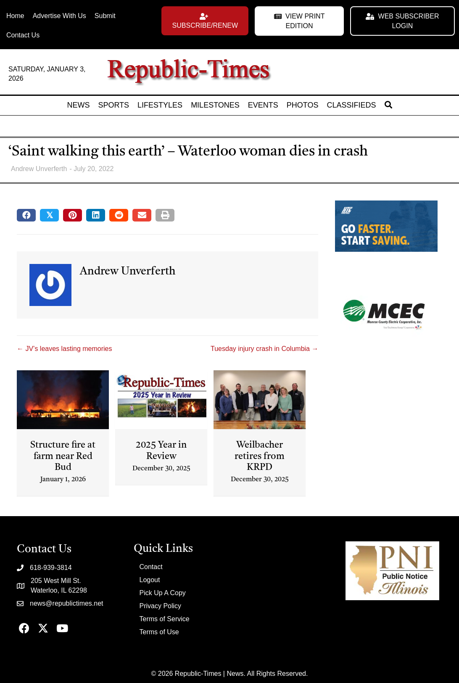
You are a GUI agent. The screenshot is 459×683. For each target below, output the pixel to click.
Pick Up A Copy (163, 592)
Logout (150, 579)
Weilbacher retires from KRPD (260, 456)
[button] (204, 20)
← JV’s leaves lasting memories (64, 348)
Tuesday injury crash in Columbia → (264, 348)
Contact (151, 566)
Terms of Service (165, 618)
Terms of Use (159, 632)
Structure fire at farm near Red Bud (62, 456)
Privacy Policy (161, 605)
